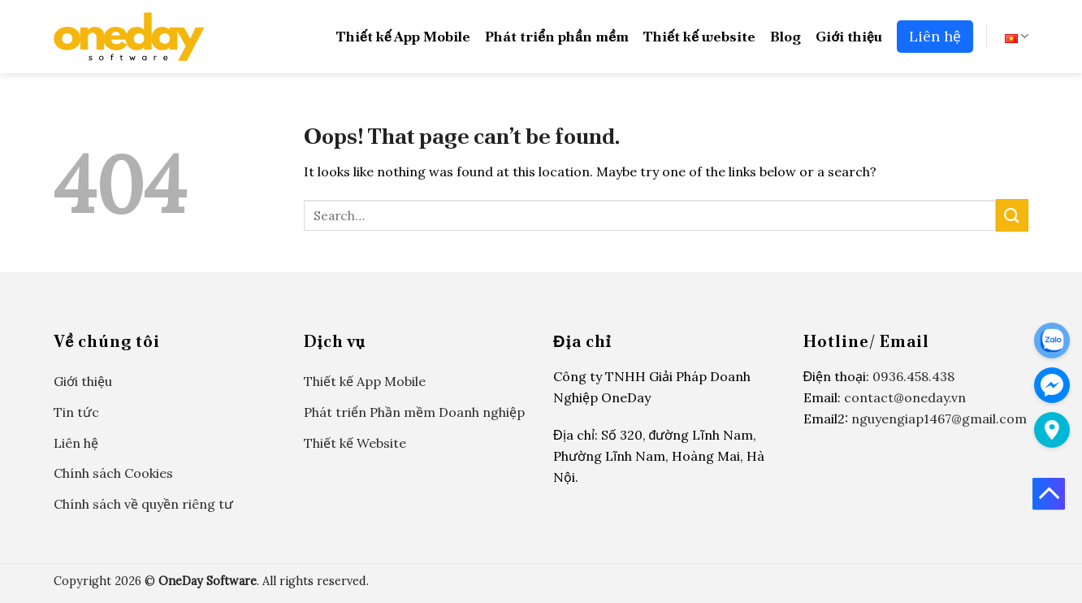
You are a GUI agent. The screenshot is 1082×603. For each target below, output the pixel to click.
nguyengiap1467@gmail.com (939, 418)
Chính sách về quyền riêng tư (143, 504)
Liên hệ (935, 36)
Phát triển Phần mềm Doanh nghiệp (414, 412)
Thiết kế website (699, 36)
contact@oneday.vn (905, 397)
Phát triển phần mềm (557, 36)
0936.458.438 (913, 376)
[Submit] (1012, 215)
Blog (785, 36)
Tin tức (76, 412)
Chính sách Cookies (113, 473)
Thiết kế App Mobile (403, 36)
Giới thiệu (849, 36)
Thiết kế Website (355, 443)
